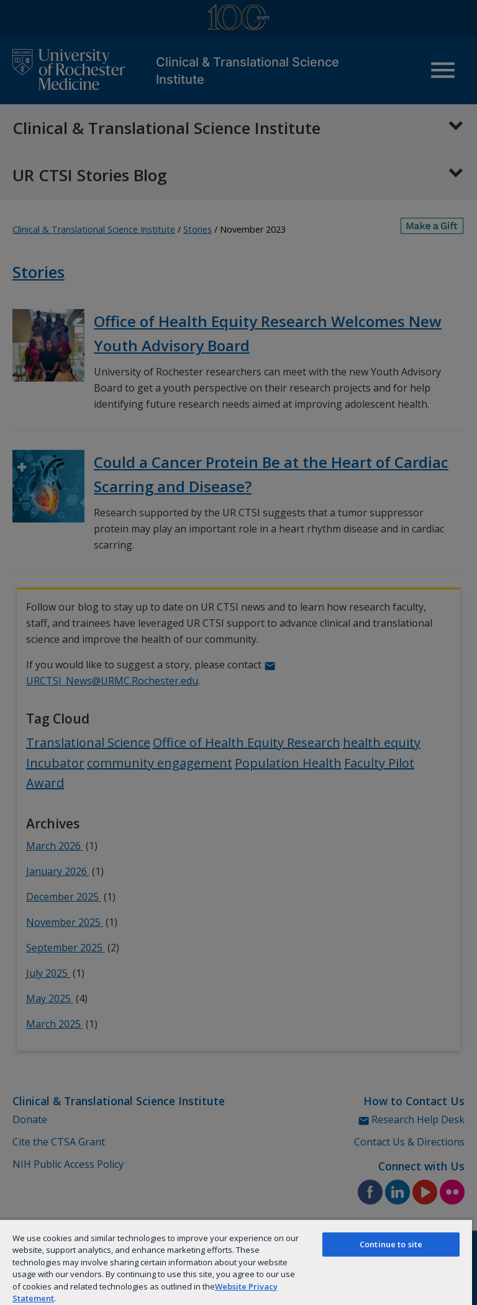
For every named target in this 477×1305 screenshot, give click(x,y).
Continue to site (391, 1244)
